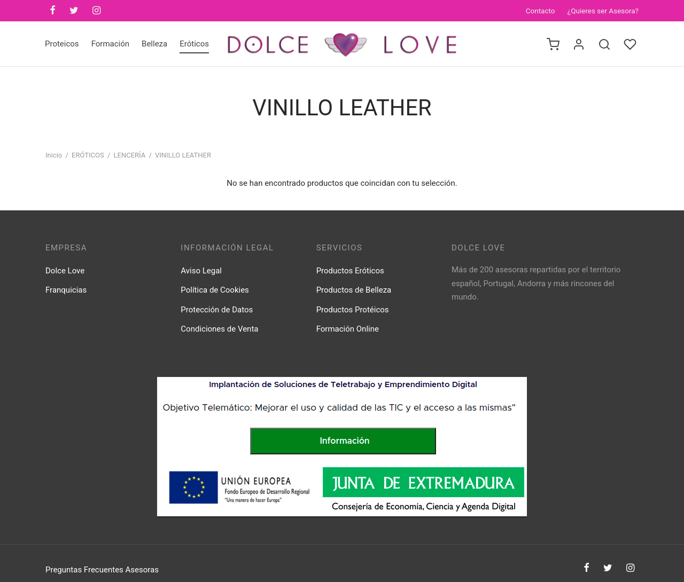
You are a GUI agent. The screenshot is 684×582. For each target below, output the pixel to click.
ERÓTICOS (88, 155)
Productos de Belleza (354, 290)
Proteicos (62, 44)
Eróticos (194, 44)
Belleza (154, 44)
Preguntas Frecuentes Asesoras (102, 570)
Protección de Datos (217, 309)
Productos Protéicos (352, 309)
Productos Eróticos (350, 271)
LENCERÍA (130, 155)
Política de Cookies (215, 290)
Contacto (540, 10)
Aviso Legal (201, 271)
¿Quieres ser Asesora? (603, 10)
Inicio (53, 155)
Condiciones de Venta (219, 329)
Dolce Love (64, 271)
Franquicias (66, 290)
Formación (110, 44)
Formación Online (347, 329)
